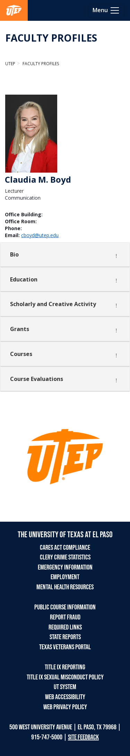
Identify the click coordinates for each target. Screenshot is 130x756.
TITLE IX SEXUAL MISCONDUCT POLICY (65, 677)
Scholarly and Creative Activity (53, 304)
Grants (19, 329)
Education (23, 279)
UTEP (10, 64)
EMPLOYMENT (65, 577)
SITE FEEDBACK (83, 737)
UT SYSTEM (65, 687)
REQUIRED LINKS (65, 627)
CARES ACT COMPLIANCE (65, 548)
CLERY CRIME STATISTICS (65, 557)
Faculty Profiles (40, 64)
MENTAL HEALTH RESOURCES (65, 587)
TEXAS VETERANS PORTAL (65, 647)
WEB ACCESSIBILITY (65, 697)
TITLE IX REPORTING (65, 667)
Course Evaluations (36, 379)
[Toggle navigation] (106, 10)
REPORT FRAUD (65, 617)
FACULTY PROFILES (51, 37)
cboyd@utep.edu (40, 235)
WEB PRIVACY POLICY (65, 707)
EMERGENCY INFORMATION (65, 567)
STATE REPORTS (65, 637)
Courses (21, 354)
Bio (14, 254)
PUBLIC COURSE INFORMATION (65, 607)
